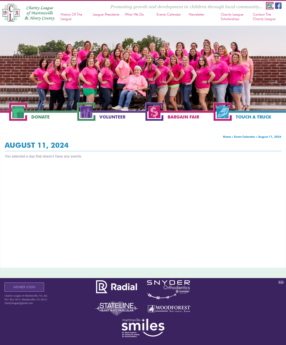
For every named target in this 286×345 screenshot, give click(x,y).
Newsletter (196, 14)
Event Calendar (244, 136)
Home (227, 136)
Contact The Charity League (264, 16)
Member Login (24, 287)
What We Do (134, 14)
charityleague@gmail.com (18, 303)
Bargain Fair (183, 117)
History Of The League (71, 16)
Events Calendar (169, 14)
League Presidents (106, 14)
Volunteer (112, 117)
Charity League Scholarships (232, 16)
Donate (40, 117)
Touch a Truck (253, 117)
